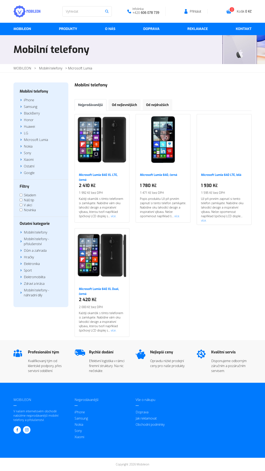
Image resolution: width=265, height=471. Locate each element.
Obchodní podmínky (150, 424)
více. (113, 216)
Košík (244, 11)
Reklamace (197, 28)
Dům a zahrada (35, 250)
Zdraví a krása (34, 283)
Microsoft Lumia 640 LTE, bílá (221, 175)
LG (26, 133)
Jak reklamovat (146, 418)
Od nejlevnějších (124, 105)
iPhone (29, 100)
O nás (110, 28)
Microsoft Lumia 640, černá (158, 175)
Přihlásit (195, 11)
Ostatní (29, 166)
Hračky (29, 257)
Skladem (30, 195)
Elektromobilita (34, 277)
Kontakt (244, 28)
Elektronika (32, 263)
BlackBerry (32, 113)
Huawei (29, 126)
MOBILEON (22, 28)
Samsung (30, 106)
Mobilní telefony (50, 68)
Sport (28, 270)
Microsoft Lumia (80, 68)
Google (29, 173)
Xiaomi (29, 159)
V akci (28, 205)
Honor (29, 120)
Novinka (30, 210)
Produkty (68, 28)
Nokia (28, 146)
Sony (27, 153)
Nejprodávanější (90, 105)
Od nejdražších (157, 105)
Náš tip (29, 200)
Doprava (151, 28)
